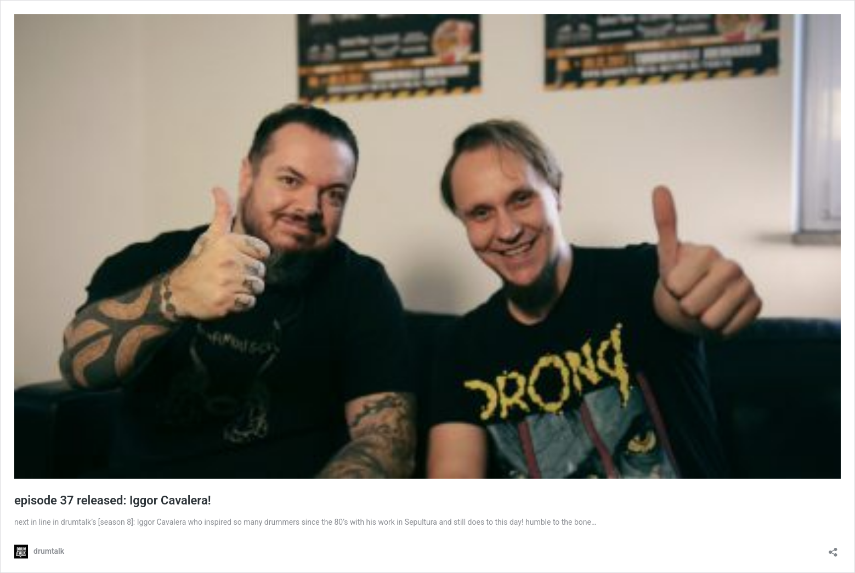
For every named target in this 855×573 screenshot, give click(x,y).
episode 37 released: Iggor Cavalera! (112, 500)
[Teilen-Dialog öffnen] (833, 548)
